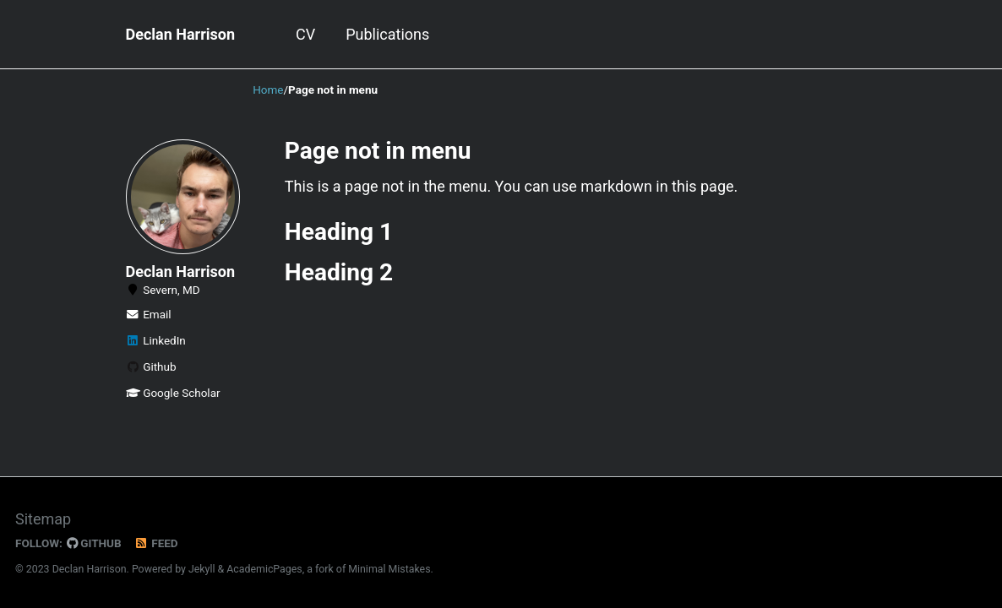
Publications (387, 34)
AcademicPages (264, 569)
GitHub (94, 543)
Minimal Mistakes (389, 569)
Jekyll (201, 569)
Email (149, 314)
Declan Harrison (181, 34)
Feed (156, 543)
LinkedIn (156, 340)
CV (305, 34)
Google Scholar (173, 392)
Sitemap (43, 519)
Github (151, 366)
